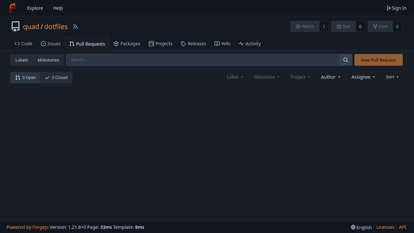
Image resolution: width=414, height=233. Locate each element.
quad (31, 26)
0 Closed (56, 77)
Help (58, 8)
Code (23, 43)
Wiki (222, 43)
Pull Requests (87, 44)
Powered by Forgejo (27, 227)
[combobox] (331, 76)
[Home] (12, 8)
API (402, 227)
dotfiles (56, 26)
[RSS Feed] (75, 26)
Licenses (385, 227)
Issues (51, 43)
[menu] (393, 77)
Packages (127, 43)
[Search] (346, 59)
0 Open (25, 77)
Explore (35, 8)
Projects (160, 43)
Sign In (397, 8)
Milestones (48, 60)
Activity (250, 43)
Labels (22, 60)
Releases (193, 43)
